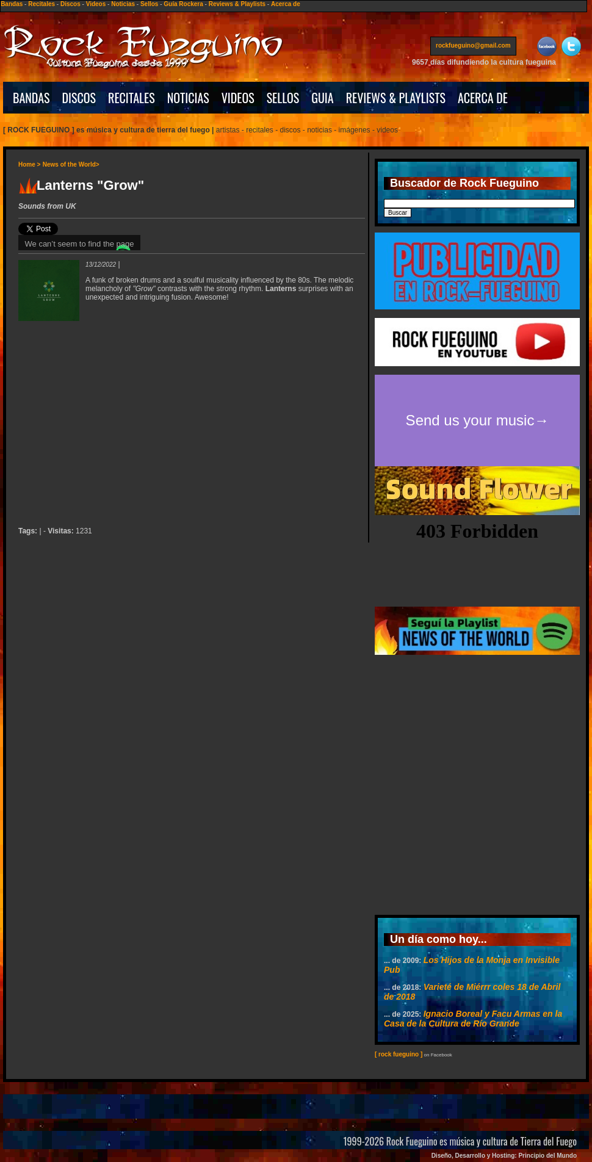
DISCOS (79, 97)
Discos (70, 4)
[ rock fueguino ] (398, 1054)
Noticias (123, 4)
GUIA (322, 97)
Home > (29, 164)
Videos (96, 4)
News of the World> (71, 164)
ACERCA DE (483, 97)
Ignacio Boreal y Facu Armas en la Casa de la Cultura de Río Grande (473, 1018)
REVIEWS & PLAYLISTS (396, 97)
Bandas (12, 4)
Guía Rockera (183, 4)
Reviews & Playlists (237, 4)
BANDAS (31, 97)
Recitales (41, 4)
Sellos (149, 4)
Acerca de (285, 4)
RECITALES (131, 97)
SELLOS (283, 97)
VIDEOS (238, 97)
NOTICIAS (188, 97)
